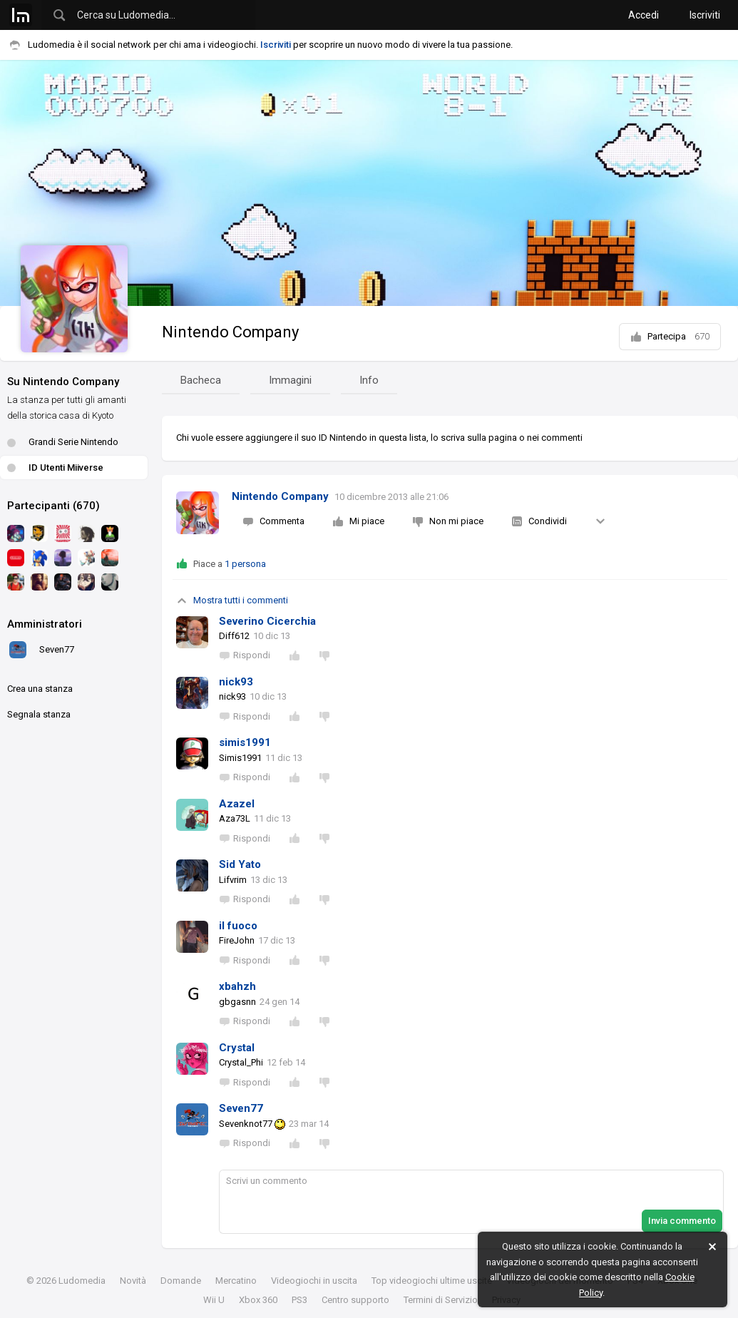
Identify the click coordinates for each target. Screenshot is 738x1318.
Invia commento (682, 1220)
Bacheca (200, 380)
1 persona (245, 563)
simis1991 (245, 742)
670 (702, 336)
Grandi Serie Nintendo (62, 441)
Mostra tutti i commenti (232, 600)
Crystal (237, 1047)
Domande (180, 1280)
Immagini (290, 380)
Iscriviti (705, 15)
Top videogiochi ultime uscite (431, 1280)
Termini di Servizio (441, 1299)
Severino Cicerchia (267, 621)
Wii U (214, 1299)
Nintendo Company (230, 332)
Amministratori (44, 624)
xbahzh (237, 986)
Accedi (643, 15)
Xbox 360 (258, 1299)
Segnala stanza (39, 714)
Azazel (237, 803)
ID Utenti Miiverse (55, 467)
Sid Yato (240, 864)
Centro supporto (355, 1299)
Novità (133, 1280)
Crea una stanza (40, 688)
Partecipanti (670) (53, 505)
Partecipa (669, 336)
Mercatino (236, 1280)
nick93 (236, 681)
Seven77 (241, 1108)
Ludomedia (82, 1280)
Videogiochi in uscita (314, 1280)
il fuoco (238, 925)
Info (369, 380)
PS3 (299, 1299)
